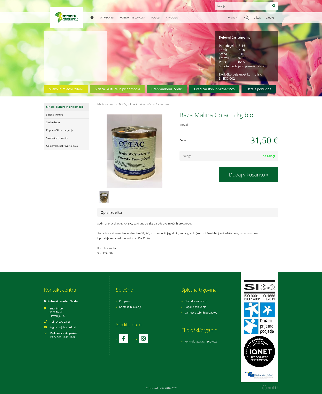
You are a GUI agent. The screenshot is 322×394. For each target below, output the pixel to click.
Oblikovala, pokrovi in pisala (62, 146)
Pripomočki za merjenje (59, 130)
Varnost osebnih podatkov (201, 312)
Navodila (172, 17)
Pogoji (155, 17)
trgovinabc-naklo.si (63, 327)
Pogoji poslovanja (195, 307)
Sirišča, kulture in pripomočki (117, 89)
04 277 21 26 (63, 321)
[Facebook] (123, 338)
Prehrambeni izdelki (166, 89)
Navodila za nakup (196, 301)
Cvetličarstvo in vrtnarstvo (214, 89)
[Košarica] (259, 17)
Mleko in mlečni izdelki (66, 89)
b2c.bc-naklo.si (105, 104)
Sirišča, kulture (54, 114)
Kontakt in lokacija (132, 17)
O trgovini (107, 17)
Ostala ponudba (258, 89)
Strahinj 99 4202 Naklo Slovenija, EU (57, 312)
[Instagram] (143, 338)
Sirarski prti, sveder (57, 138)
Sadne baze (53, 122)
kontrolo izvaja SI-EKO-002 (201, 341)
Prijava (232, 17)
